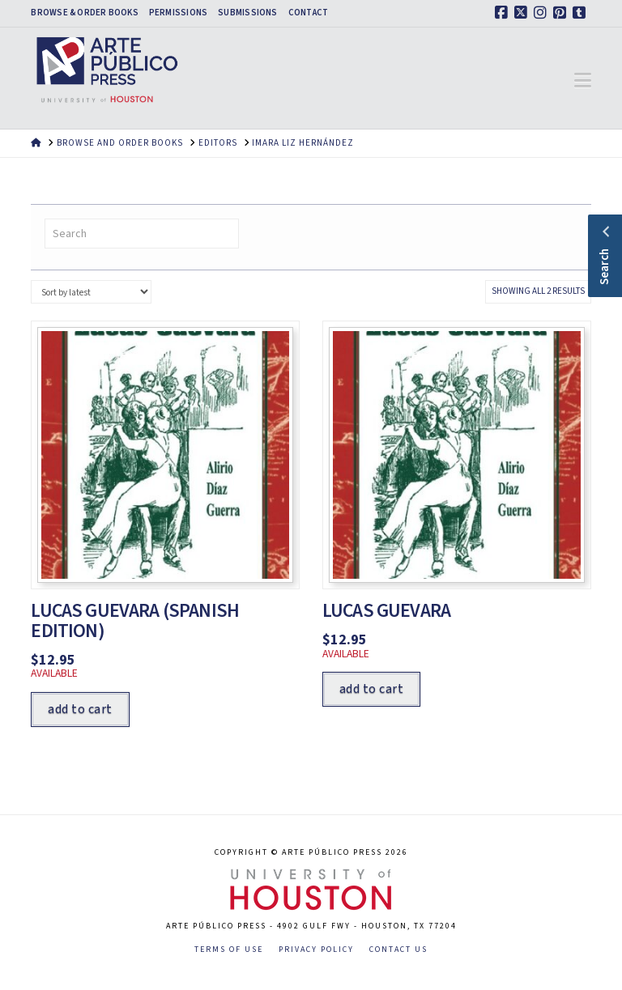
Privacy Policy (316, 950)
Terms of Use (228, 950)
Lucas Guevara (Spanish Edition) (135, 620)
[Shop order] (91, 292)
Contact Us (398, 950)
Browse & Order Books (84, 13)
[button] (582, 80)
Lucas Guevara (386, 610)
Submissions (247, 13)
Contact (308, 13)
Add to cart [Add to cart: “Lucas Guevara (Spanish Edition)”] (80, 709)
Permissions (178, 13)
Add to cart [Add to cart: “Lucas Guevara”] (371, 689)
